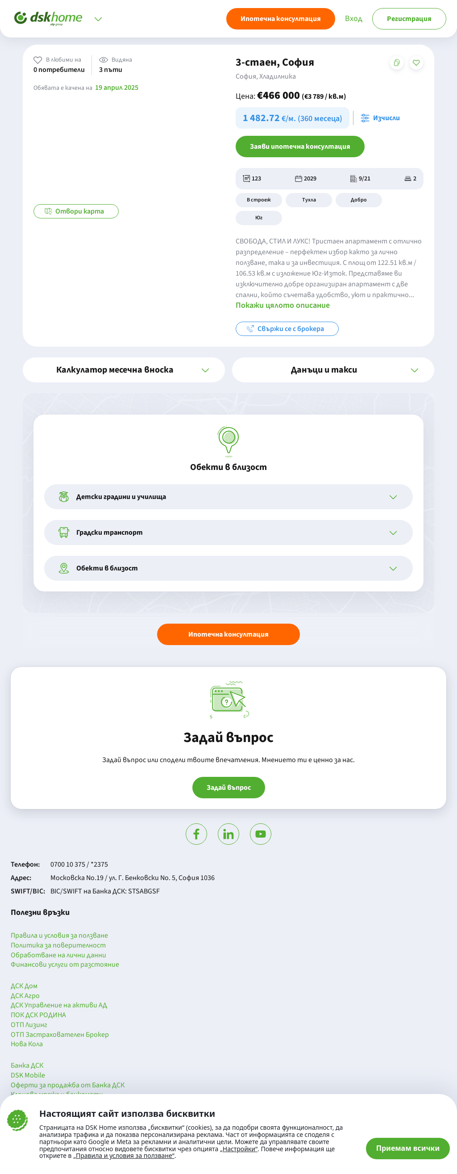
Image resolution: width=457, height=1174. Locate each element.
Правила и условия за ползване (59, 935)
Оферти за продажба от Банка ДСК (68, 1085)
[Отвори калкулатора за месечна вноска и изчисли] (382, 118)
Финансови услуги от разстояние (65, 965)
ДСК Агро (25, 996)
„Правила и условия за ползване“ (123, 1155)
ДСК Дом (24, 986)
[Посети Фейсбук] (196, 834)
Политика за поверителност (58, 945)
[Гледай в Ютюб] (260, 834)
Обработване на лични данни (58, 955)
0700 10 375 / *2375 (79, 864)
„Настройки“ (239, 1149)
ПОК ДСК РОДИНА (38, 1015)
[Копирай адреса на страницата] (397, 62)
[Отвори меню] (98, 19)
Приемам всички (408, 1148)
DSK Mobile (28, 1075)
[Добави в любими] (416, 62)
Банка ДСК (27, 1065)
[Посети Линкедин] (228, 834)
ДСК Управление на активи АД (59, 1005)
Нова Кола (27, 1044)
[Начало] (48, 18)
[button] (124, 369)
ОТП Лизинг (29, 1025)
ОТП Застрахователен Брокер (60, 1035)
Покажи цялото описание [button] (283, 305)
